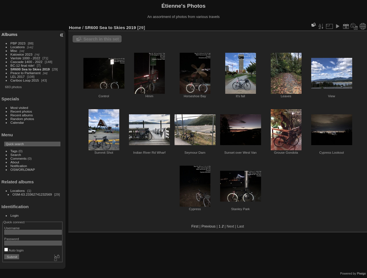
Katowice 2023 (21, 54)
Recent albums (22, 115)
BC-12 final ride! (22, 65)
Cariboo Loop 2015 (25, 80)
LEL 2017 (18, 76)
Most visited (19, 107)
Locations (18, 47)
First (194, 226)
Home (75, 27)
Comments (19, 158)
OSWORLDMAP (23, 169)
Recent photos (21, 111)
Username (12, 228)
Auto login (14, 250)
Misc (14, 50)
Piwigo (361, 273)
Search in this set (101, 38)
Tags (14, 151)
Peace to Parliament (26, 73)
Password (11, 239)
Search (16, 155)
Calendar (17, 122)
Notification (19, 166)
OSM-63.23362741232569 (32, 194)
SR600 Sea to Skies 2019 (30, 69)
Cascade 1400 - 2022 (27, 62)
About (15, 162)
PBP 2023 (18, 43)
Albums (9, 34)
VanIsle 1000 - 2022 (25, 58)
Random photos (22, 119)
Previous (208, 226)
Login (15, 215)
